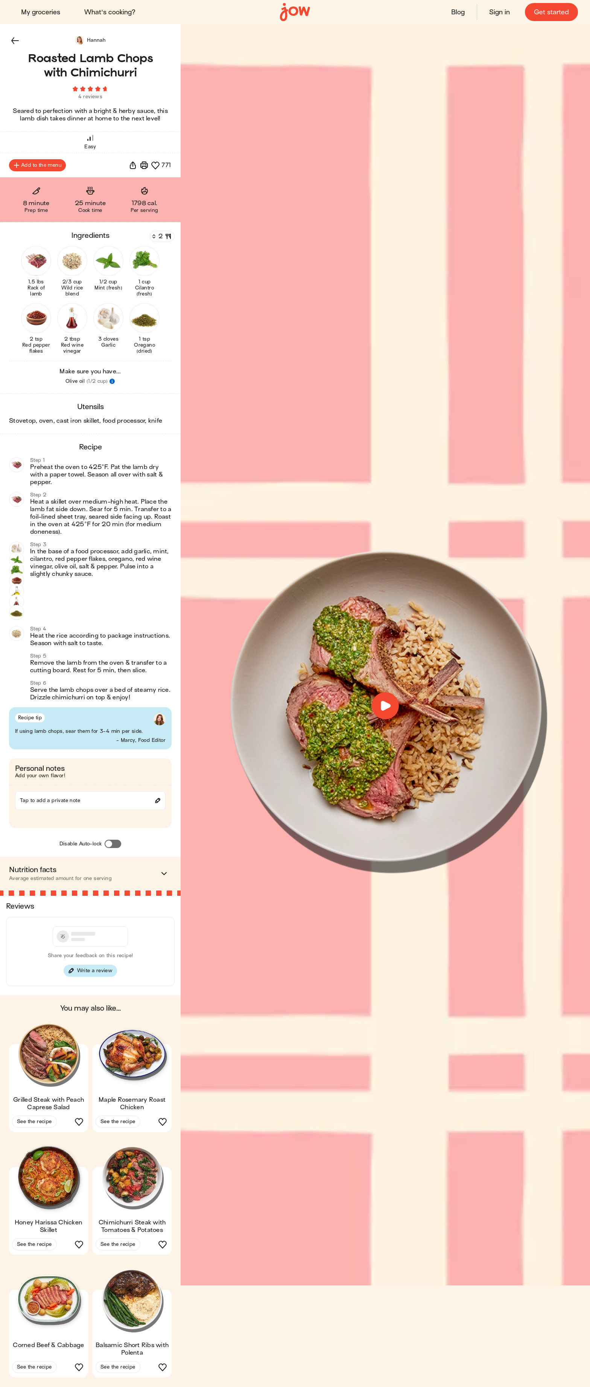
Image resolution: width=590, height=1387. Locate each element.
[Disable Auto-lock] (113, 844)
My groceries (40, 12)
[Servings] (161, 236)
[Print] (144, 165)
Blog (458, 12)
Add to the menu (37, 166)
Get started (551, 12)
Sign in (499, 12)
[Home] (295, 12)
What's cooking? (109, 12)
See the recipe (34, 1122)
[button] (15, 41)
